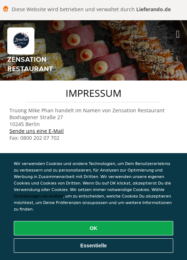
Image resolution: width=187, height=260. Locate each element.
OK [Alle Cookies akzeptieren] (93, 228)
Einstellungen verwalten (38, 196)
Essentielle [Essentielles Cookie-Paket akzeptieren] (93, 245)
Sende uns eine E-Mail (36, 130)
